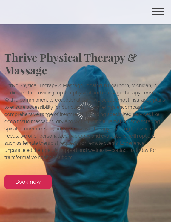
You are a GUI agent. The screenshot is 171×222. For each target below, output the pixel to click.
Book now (28, 182)
